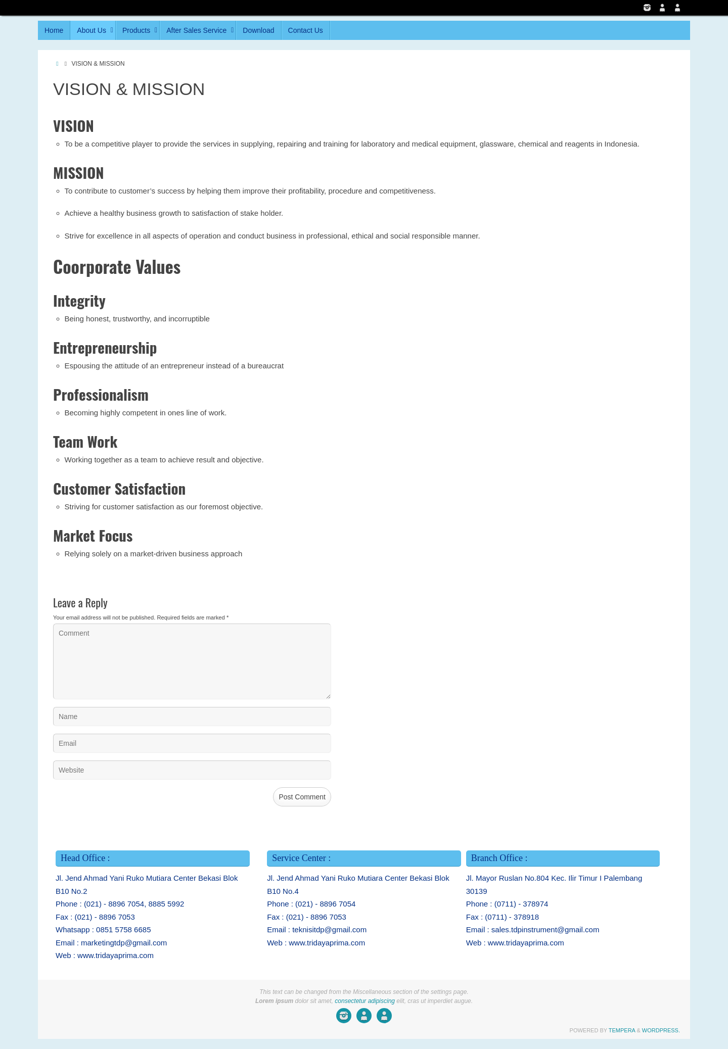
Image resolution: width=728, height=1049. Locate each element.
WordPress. (661, 1030)
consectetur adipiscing (365, 1001)
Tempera (622, 1030)
